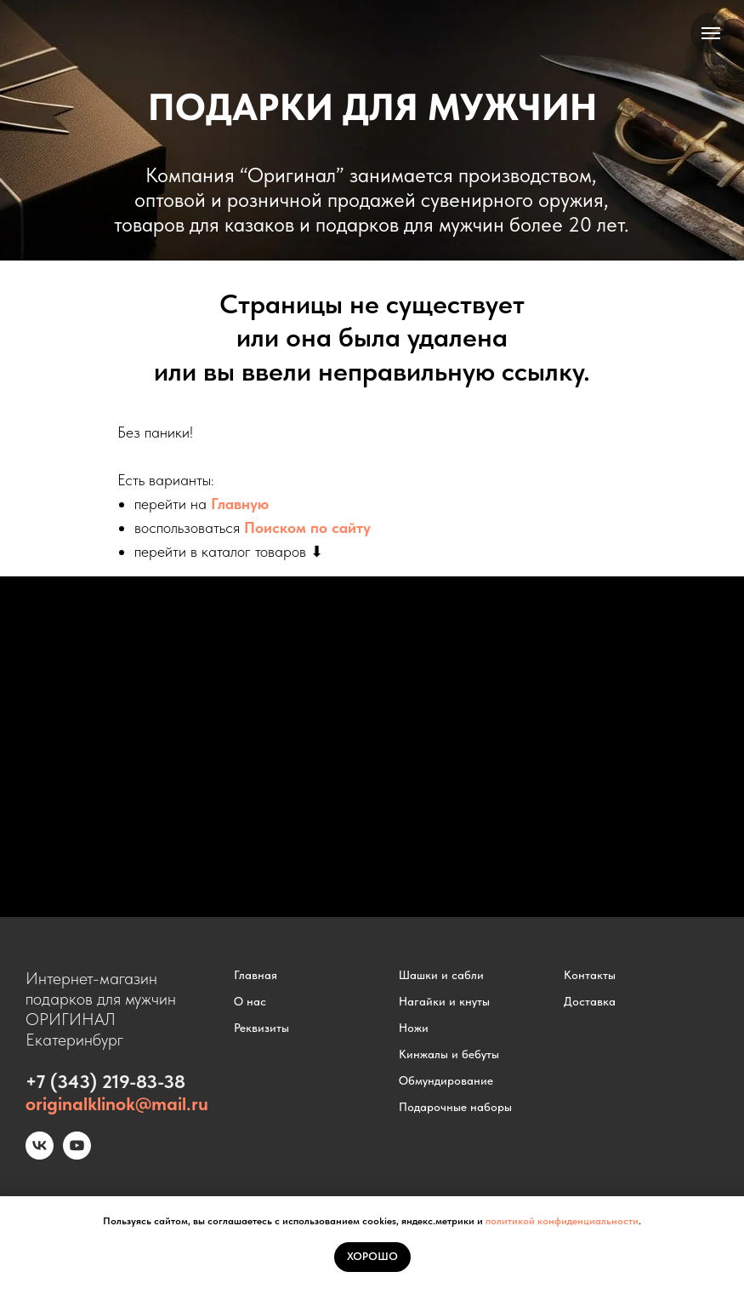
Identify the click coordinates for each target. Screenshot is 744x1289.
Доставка (590, 1001)
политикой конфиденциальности (562, 1221)
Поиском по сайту (307, 527)
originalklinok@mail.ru (117, 1103)
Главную (240, 504)
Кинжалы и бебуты (449, 1054)
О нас (250, 1001)
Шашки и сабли (441, 975)
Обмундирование (446, 1080)
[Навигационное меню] (710, 33)
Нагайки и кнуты (444, 1001)
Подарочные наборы (455, 1107)
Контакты (590, 975)
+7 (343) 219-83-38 (105, 1081)
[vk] (40, 1155)
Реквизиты (261, 1027)
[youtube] (77, 1155)
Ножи (414, 1027)
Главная (255, 975)
